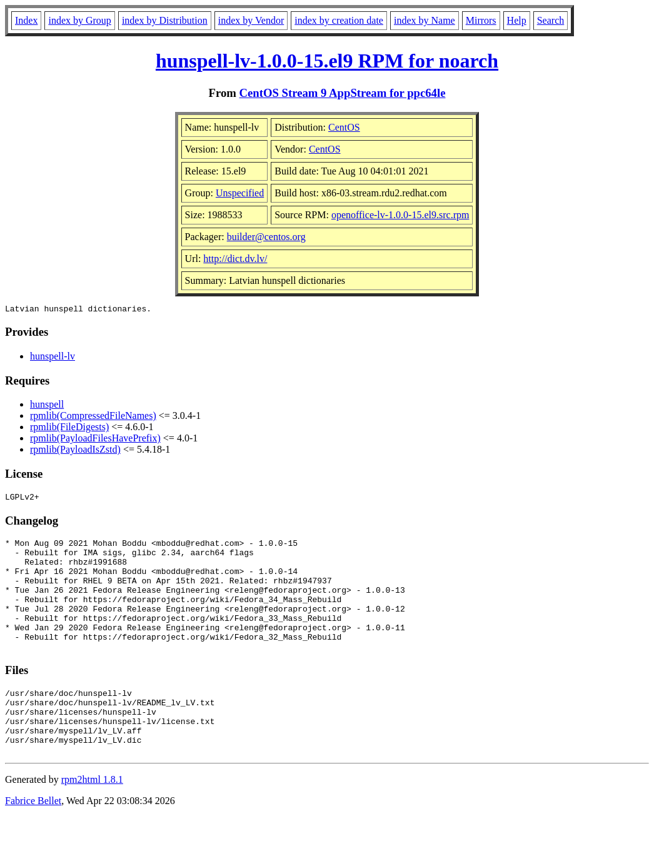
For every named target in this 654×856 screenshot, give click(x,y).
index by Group (79, 20)
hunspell (47, 406)
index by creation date (338, 20)
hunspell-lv (52, 358)
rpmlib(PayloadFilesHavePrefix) (95, 440)
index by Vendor (251, 20)
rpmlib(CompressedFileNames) (93, 417)
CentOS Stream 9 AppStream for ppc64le (342, 92)
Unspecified (240, 193)
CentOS (344, 127)
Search (551, 20)
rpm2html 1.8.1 (92, 818)
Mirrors (481, 20)
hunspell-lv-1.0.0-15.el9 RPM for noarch (327, 60)
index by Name (424, 20)
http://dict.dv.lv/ (235, 258)
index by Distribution (165, 20)
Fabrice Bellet (33, 840)
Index (26, 20)
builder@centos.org (266, 236)
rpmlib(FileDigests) (69, 428)
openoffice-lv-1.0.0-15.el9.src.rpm (400, 214)
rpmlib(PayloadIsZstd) (75, 451)
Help (516, 20)
